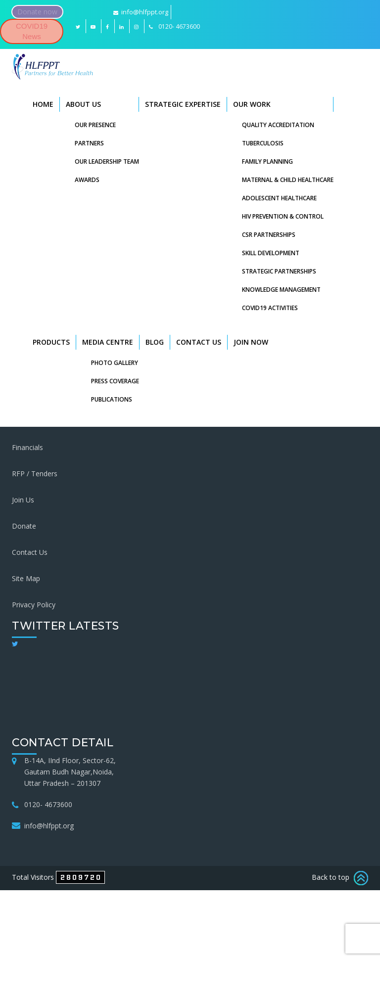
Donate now (37, 11)
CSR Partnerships (268, 234)
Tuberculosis (263, 143)
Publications (111, 399)
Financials (27, 447)
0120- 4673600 (48, 804)
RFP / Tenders (34, 473)
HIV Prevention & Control (283, 216)
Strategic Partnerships (279, 271)
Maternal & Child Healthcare (287, 180)
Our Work (252, 104)
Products (51, 342)
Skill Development (270, 253)
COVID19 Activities (270, 308)
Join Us (23, 499)
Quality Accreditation (278, 125)
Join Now (251, 342)
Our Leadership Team (107, 161)
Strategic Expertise (183, 104)
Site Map (26, 578)
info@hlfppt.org (140, 11)
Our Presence (95, 125)
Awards (87, 180)
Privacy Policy (33, 604)
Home (43, 104)
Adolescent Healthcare (279, 198)
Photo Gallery (114, 363)
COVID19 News (32, 31)
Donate (24, 526)
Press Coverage (115, 381)
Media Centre (107, 342)
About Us (83, 104)
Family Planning (267, 161)
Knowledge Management (281, 289)
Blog (154, 342)
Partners (89, 143)
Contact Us (198, 342)
